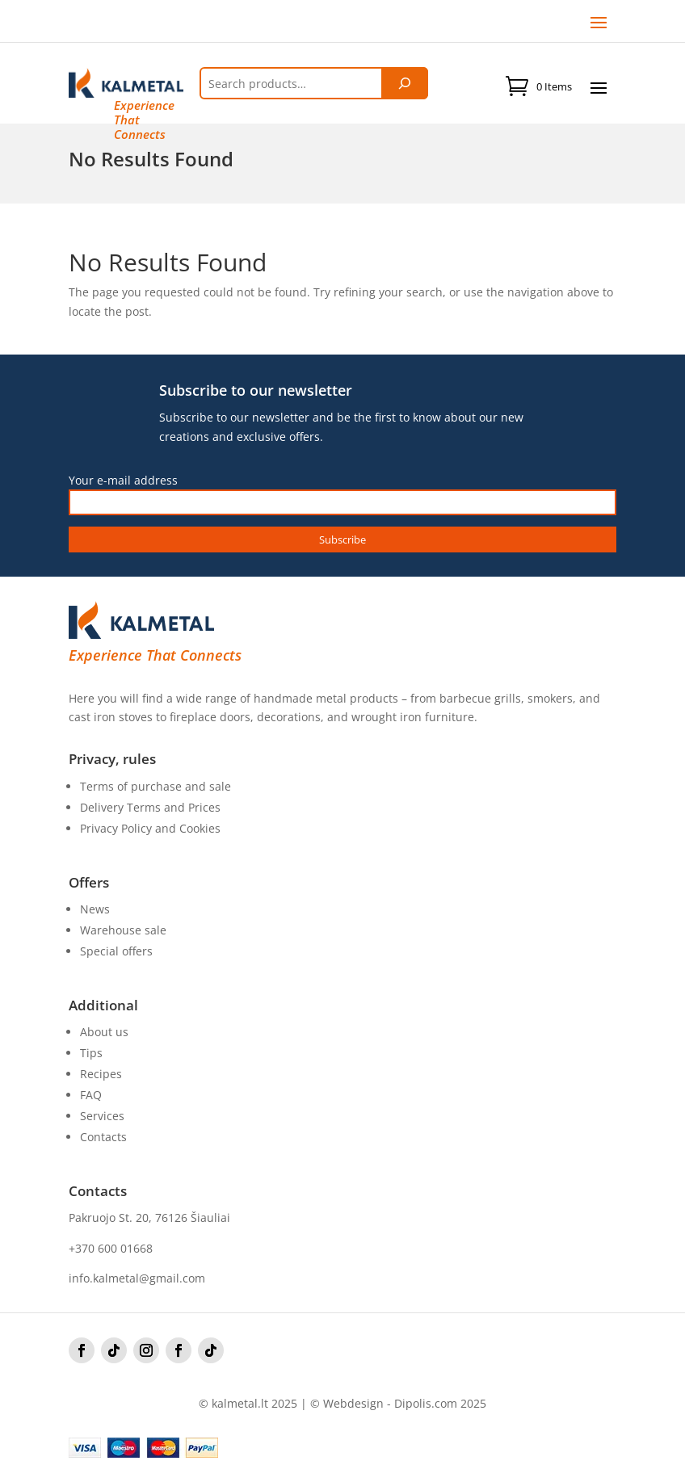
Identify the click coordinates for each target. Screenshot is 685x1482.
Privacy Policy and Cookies (150, 828)
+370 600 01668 (111, 1248)
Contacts (103, 1136)
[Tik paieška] (404, 83)
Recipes (101, 1073)
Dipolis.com (425, 1403)
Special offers (116, 951)
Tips (91, 1052)
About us (104, 1031)
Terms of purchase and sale (155, 786)
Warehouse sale (123, 930)
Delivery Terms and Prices (150, 807)
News (95, 909)
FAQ (91, 1094)
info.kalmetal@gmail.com (137, 1278)
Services (102, 1115)
